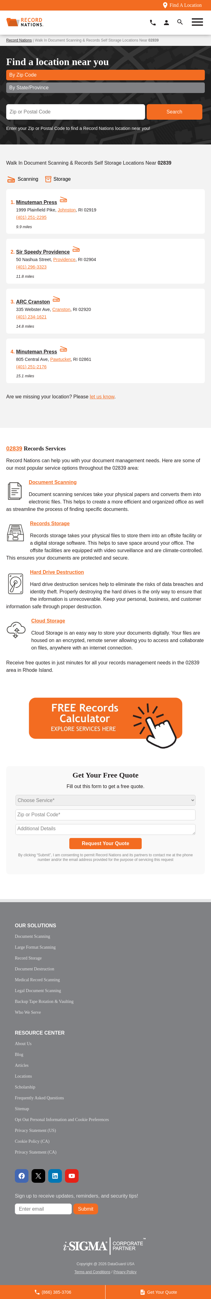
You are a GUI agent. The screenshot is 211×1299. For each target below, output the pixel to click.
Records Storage (50, 523)
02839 (14, 448)
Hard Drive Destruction (57, 572)
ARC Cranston (33, 301)
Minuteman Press (36, 202)
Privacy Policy (125, 1272)
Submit (85, 1209)
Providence (64, 259)
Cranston (61, 309)
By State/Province (29, 87)
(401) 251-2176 (31, 366)
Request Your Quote (105, 843)
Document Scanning (53, 482)
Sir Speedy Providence (43, 252)
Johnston (66, 209)
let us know (102, 396)
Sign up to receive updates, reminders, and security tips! (76, 1196)
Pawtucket (60, 359)
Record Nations (19, 40)
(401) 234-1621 (31, 316)
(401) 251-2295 (31, 217)
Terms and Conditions (92, 1272)
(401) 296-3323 (31, 266)
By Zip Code (23, 75)
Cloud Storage (48, 620)
